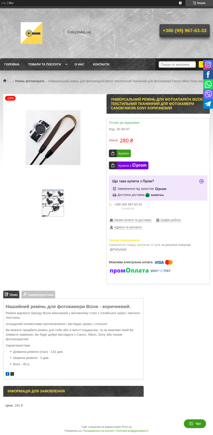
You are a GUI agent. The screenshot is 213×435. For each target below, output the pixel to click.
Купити (123, 153)
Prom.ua (127, 426)
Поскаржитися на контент (98, 430)
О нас (79, 64)
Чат (195, 424)
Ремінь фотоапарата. (30, 81)
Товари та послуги (44, 64)
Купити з (132, 165)
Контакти (101, 64)
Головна (11, 64)
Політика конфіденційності (132, 430)
